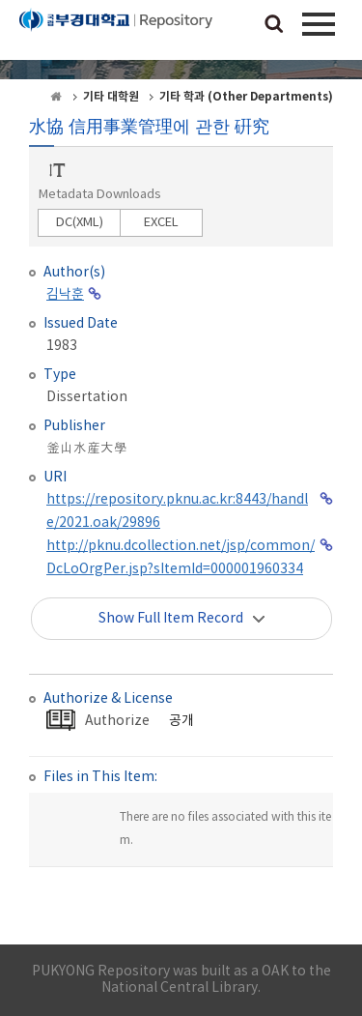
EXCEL (161, 223)
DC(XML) (79, 223)
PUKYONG (115, 34)
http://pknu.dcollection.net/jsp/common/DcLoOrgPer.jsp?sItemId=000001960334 (180, 557)
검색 (274, 25)
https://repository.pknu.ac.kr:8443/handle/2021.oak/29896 (177, 511)
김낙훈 (65, 295)
